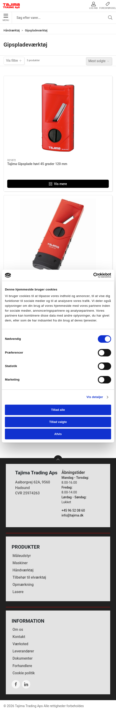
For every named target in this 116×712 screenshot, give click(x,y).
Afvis (58, 434)
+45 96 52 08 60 (73, 510)
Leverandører (23, 651)
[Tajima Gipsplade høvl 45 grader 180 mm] (58, 237)
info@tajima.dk (72, 515)
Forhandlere (22, 666)
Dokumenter (23, 658)
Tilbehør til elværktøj (29, 577)
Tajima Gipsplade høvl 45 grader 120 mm (37, 164)
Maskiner (20, 563)
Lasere (18, 592)
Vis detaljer (94, 397)
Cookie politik (24, 673)
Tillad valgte (58, 422)
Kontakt (19, 636)
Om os (18, 629)
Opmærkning (23, 584)
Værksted (20, 644)
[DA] (11, 6)
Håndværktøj (11, 30)
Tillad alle (58, 410)
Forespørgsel (107, 5)
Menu (6, 17)
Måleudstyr (22, 555)
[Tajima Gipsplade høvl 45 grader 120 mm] (58, 117)
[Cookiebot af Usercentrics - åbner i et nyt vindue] (90, 275)
